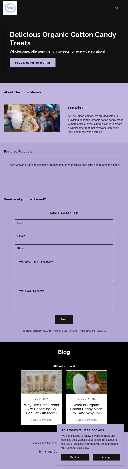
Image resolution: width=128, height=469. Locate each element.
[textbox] (64, 223)
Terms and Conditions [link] (53, 451)
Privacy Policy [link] (75, 331)
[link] (10, 8)
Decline (75, 457)
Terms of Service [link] (93, 331)
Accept (106, 457)
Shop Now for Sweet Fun (32, 62)
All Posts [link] (59, 366)
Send (64, 319)
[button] (123, 8)
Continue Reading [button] (41, 419)
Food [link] (72, 366)
